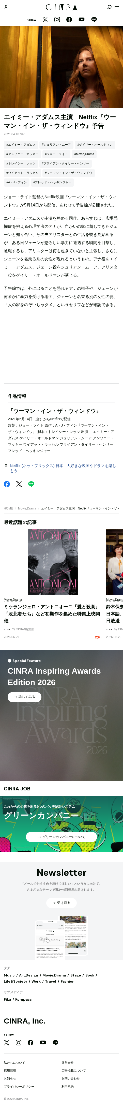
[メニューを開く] (117, 7)
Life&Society (15, 981)
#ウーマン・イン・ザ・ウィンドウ (69, 173)
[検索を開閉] (109, 7)
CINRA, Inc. (24, 1021)
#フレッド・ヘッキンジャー (52, 182)
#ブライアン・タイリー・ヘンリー (65, 163)
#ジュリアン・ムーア (56, 144)
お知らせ (10, 1078)
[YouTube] (81, 20)
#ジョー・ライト (56, 154)
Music (9, 975)
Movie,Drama (27, 508)
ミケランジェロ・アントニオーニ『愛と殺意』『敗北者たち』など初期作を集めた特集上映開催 (52, 613)
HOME (8, 508)
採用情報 (10, 1070)
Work (36, 981)
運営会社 (68, 1062)
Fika (7, 999)
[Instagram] (57, 20)
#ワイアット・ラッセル (22, 173)
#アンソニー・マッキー (22, 154)
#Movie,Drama (84, 154)
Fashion (67, 981)
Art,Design (28, 975)
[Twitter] (45, 20)
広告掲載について (74, 1070)
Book (89, 975)
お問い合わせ (71, 1078)
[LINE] (94, 20)
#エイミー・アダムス (21, 144)
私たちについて (14, 1062)
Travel (50, 981)
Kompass (23, 999)
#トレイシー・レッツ (21, 163)
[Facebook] (69, 20)
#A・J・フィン (16, 182)
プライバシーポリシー (19, 1086)
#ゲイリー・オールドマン (95, 144)
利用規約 (68, 1086)
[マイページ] (6, 7)
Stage (75, 975)
